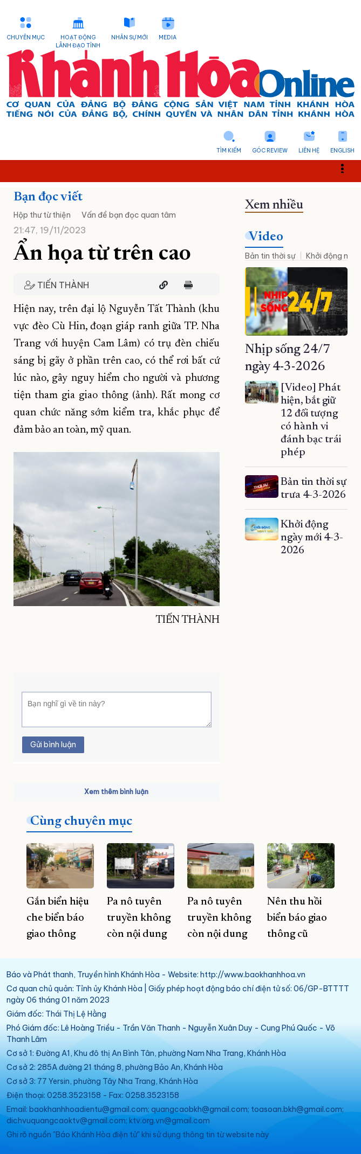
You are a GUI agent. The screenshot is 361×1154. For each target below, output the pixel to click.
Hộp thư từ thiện (42, 215)
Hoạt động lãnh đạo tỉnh (78, 41)
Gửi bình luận (53, 744)
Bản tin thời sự (270, 256)
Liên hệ (308, 150)
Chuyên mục (25, 37)
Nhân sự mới (129, 37)
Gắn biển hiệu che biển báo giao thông (57, 918)
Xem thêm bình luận (116, 792)
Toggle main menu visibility (348, 168)
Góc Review (270, 150)
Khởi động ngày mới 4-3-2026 (312, 537)
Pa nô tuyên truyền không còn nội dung (139, 918)
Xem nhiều (274, 205)
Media (167, 37)
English (342, 150)
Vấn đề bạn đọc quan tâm (128, 215)
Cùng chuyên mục (81, 821)
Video (266, 237)
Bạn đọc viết (48, 197)
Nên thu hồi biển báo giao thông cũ (297, 918)
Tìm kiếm (228, 150)
